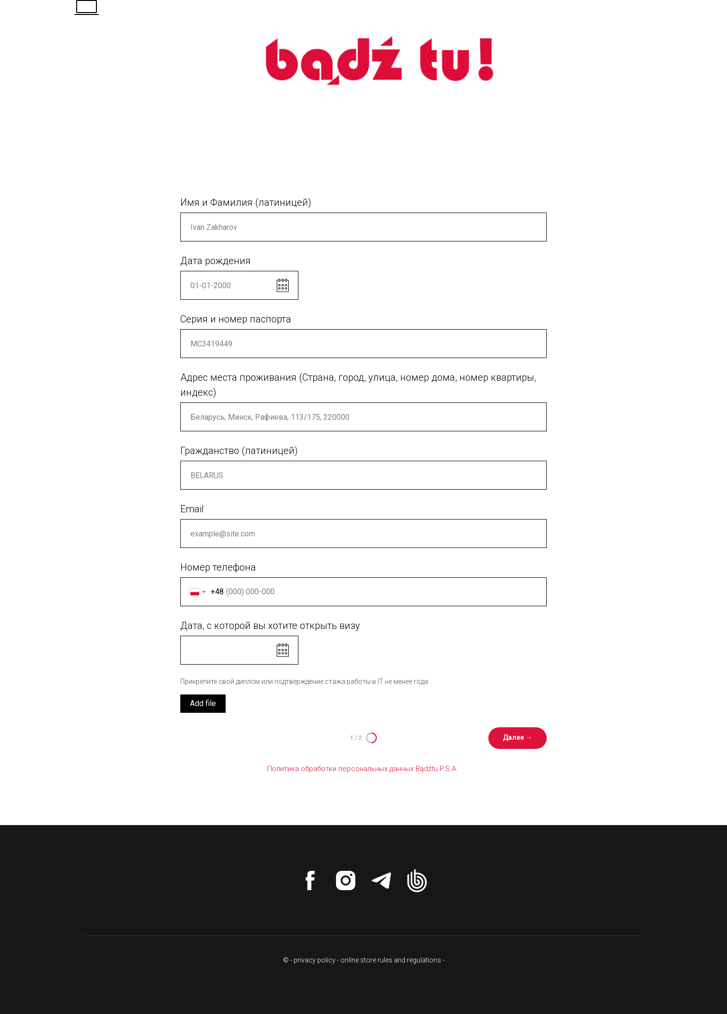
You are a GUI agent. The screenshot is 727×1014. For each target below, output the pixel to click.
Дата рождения (215, 261)
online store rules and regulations (390, 960)
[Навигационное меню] (701, 19)
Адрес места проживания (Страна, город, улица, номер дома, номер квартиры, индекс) (358, 385)
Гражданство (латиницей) (239, 450)
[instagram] (346, 880)
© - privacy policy (309, 960)
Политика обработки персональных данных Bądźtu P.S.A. (363, 768)
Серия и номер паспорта (235, 319)
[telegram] (381, 880)
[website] (417, 880)
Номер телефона (218, 567)
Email (192, 509)
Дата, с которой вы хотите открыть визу (270, 625)
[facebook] (310, 880)
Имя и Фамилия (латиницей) (245, 202)
